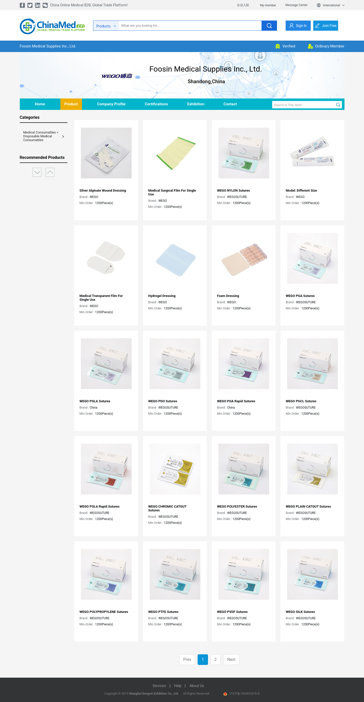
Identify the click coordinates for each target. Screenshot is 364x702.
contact (230, 104)
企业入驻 (243, 5)
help (178, 686)
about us (196, 686)
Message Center (296, 5)
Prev (187, 659)
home (40, 104)
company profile (111, 104)
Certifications (156, 104)
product (71, 104)
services (159, 686)
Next (231, 659)
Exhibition (195, 104)
